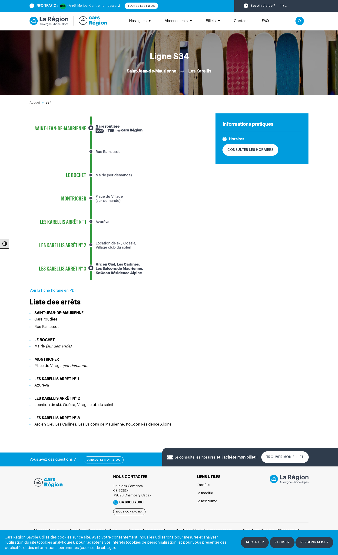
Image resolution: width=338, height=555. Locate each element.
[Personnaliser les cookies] (314, 542)
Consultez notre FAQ (104, 460)
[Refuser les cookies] (282, 542)
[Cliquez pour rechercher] (299, 21)
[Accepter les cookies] (255, 542)
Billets (213, 21)
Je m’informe (207, 501)
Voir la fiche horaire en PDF (53, 290)
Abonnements (178, 21)
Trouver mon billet (285, 457)
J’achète (203, 485)
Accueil (35, 102)
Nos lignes (140, 21)
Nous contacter (129, 511)
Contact (241, 21)
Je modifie (205, 493)
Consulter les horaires (250, 150)
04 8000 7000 (128, 502)
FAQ (265, 21)
